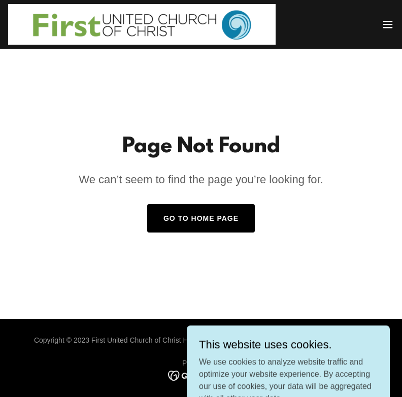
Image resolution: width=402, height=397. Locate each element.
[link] (142, 24)
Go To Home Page (201, 218)
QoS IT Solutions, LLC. (261, 340)
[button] (388, 24)
